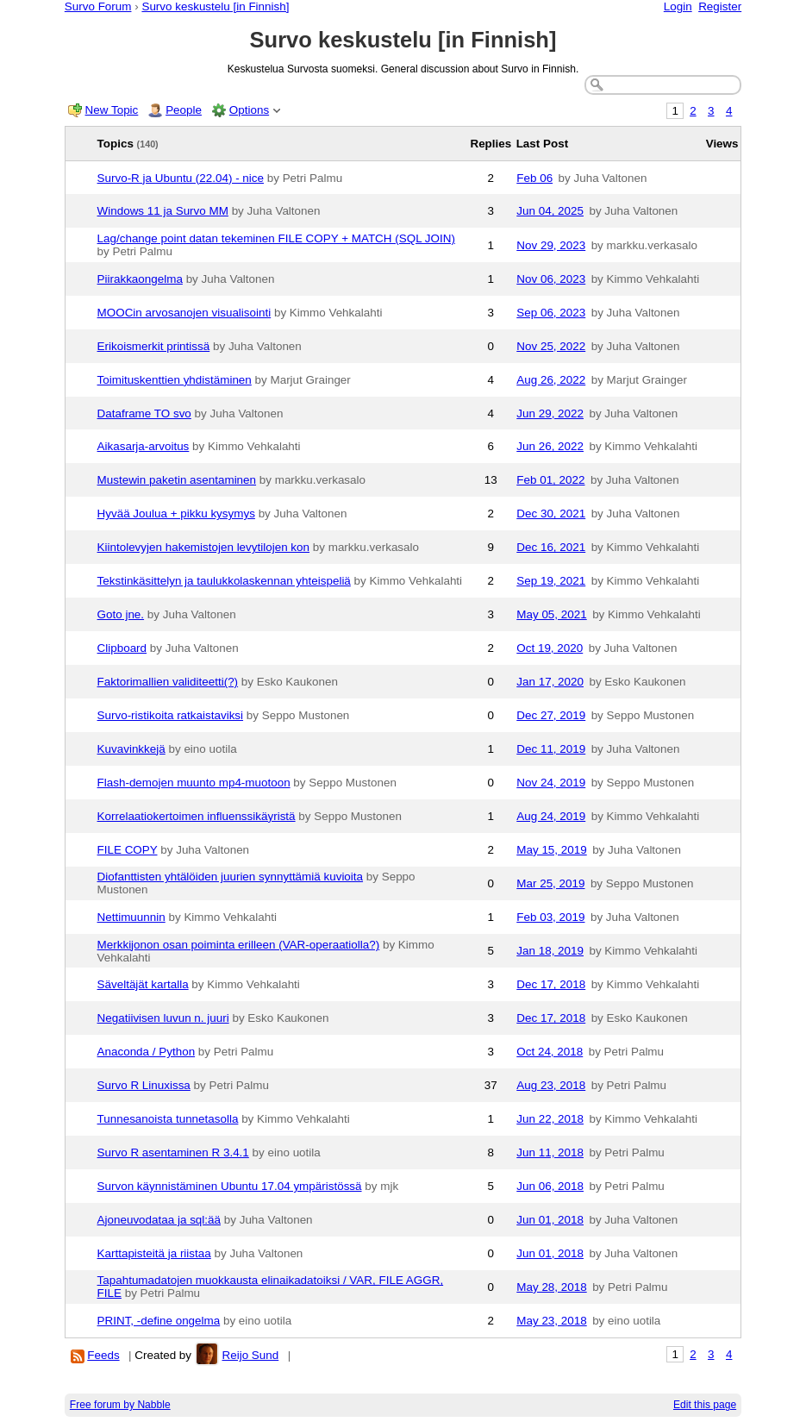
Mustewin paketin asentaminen (177, 479)
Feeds (103, 1355)
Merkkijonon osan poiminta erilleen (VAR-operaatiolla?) (238, 944)
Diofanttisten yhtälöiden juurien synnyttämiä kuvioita (230, 876)
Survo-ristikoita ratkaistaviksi (170, 715)
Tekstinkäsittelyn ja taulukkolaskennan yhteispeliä (224, 580)
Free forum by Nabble (120, 1405)
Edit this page (704, 1405)
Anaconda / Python (146, 1051)
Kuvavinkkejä (131, 748)
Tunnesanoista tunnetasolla (168, 1118)
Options (249, 109)
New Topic (112, 109)
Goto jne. (121, 614)
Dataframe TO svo (144, 413)
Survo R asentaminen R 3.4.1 (173, 1152)
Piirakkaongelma (140, 278)
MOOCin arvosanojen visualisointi (184, 312)
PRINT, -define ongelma (159, 1320)
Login (678, 6)
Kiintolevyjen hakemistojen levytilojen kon (203, 547)
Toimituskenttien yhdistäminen (174, 379)
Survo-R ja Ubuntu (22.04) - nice (180, 178)
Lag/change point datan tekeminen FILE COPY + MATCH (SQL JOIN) (276, 238)
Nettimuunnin (131, 917)
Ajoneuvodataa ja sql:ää (159, 1219)
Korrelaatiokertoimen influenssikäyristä (196, 816)
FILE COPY (127, 849)
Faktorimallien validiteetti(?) (168, 681)
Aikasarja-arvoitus (143, 446)
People (184, 109)
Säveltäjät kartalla (143, 984)
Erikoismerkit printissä (153, 346)
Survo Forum (98, 6)
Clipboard (122, 648)
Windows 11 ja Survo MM (162, 210)
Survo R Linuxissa (144, 1085)
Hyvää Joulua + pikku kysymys (176, 513)
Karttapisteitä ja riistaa (154, 1253)
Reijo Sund (250, 1355)
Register (719, 6)
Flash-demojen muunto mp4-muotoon (194, 782)
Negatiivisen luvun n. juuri (163, 1018)
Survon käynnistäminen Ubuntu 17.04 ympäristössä (229, 1186)
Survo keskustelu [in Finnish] (215, 6)
